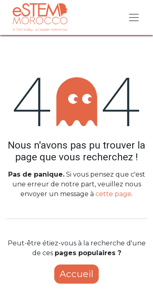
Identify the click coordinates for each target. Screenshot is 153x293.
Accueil (76, 274)
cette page (113, 194)
